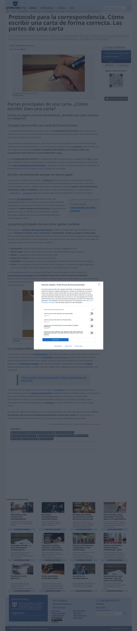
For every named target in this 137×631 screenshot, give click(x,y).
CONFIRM (55, 339)
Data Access (68, 346)
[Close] (100, 285)
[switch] (91, 313)
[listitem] (68, 309)
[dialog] (68, 315)
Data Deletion (58, 346)
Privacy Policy (79, 346)
